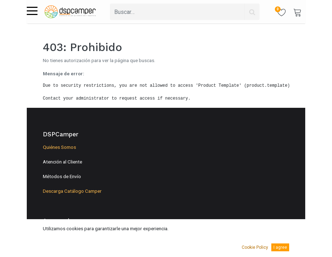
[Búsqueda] (252, 12)
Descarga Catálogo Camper (72, 191)
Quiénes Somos (59, 147)
